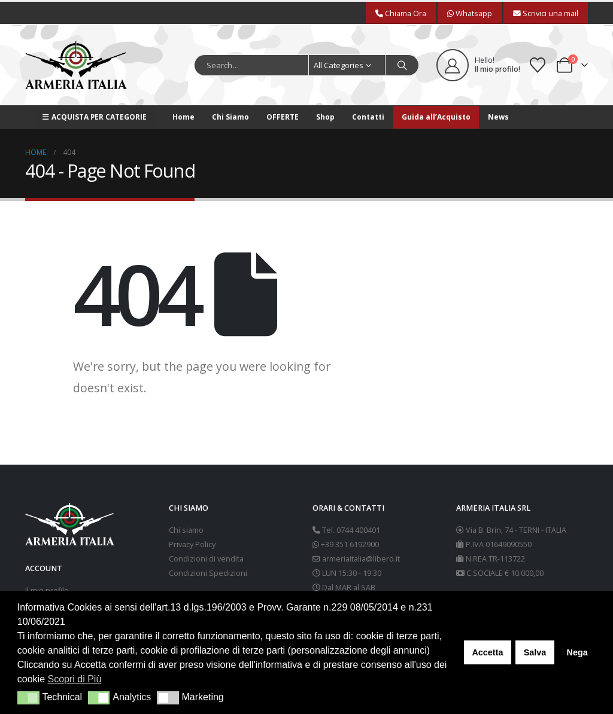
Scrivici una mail (545, 13)
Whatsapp (469, 13)
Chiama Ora (400, 13)
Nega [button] (576, 652)
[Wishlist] (538, 65)
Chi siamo (186, 530)
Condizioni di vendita (206, 559)
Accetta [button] (487, 652)
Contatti (368, 117)
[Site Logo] (76, 65)
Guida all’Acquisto (436, 117)
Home (183, 117)
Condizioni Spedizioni (208, 573)
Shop (325, 117)
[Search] (402, 65)
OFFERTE (282, 117)
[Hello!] (478, 65)
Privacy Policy (192, 544)
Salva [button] (535, 652)
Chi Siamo (230, 117)
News (498, 117)
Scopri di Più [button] (75, 679)
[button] (28, 697)
